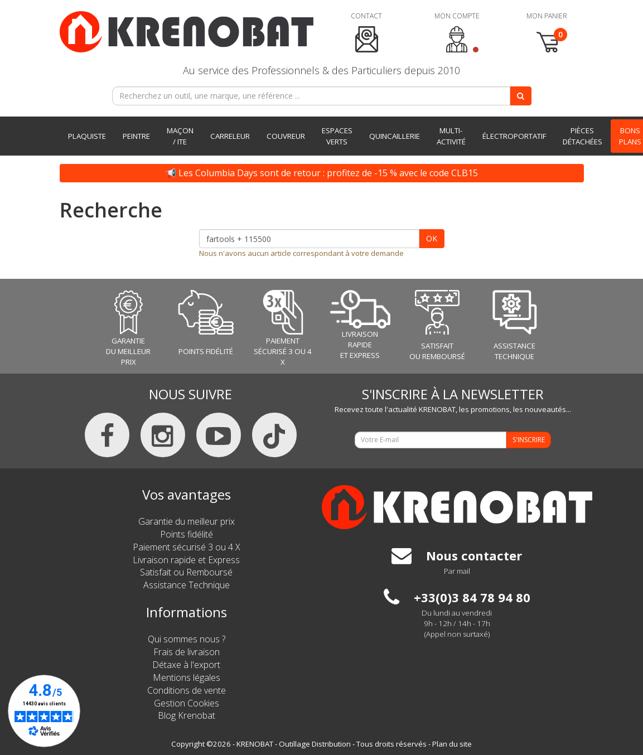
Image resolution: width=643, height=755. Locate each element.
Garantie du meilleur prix (186, 521)
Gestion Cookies (186, 703)
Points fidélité (186, 534)
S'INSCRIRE (529, 439)
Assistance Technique (186, 585)
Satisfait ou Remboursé (186, 572)
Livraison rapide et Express (186, 560)
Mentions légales (186, 677)
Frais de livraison (186, 652)
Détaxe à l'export (186, 665)
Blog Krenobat (186, 715)
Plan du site (452, 744)
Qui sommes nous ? (186, 639)
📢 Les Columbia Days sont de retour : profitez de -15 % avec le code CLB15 (321, 173)
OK (431, 238)
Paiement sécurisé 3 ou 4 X (186, 547)
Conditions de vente (186, 690)
